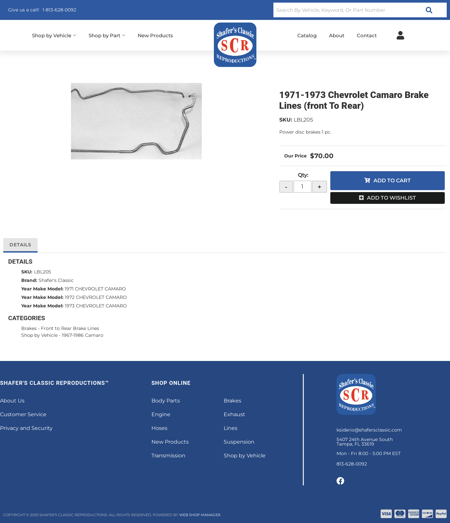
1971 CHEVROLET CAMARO (95, 289)
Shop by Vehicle (39, 335)
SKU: (285, 120)
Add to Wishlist (391, 198)
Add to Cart (392, 180)
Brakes (29, 328)
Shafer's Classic (56, 280)
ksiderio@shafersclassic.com (369, 430)
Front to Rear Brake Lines (70, 328)
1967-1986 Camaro (82, 335)
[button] (360, 10)
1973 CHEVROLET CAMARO (96, 306)
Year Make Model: (42, 289)
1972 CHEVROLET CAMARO (96, 297)
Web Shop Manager (199, 515)
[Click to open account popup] (400, 35)
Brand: (29, 280)
